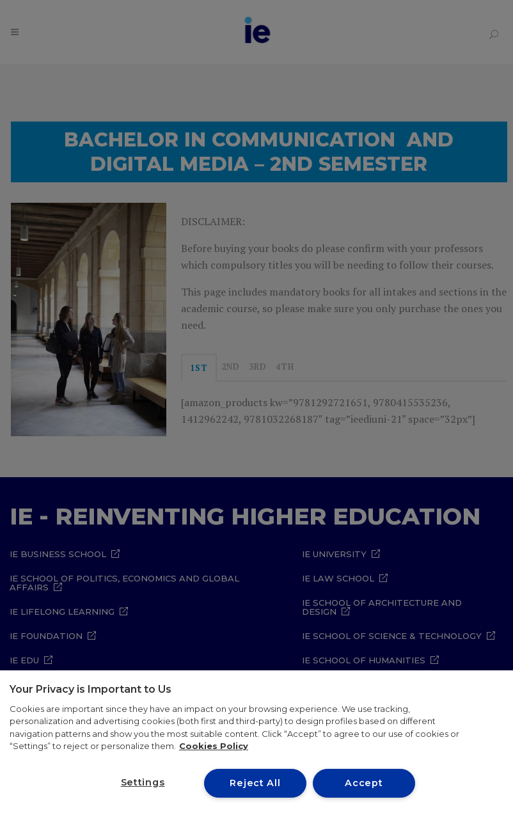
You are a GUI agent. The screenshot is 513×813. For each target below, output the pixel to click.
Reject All (255, 783)
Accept (364, 783)
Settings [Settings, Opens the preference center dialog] (143, 782)
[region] (256, 741)
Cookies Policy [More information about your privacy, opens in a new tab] (213, 746)
